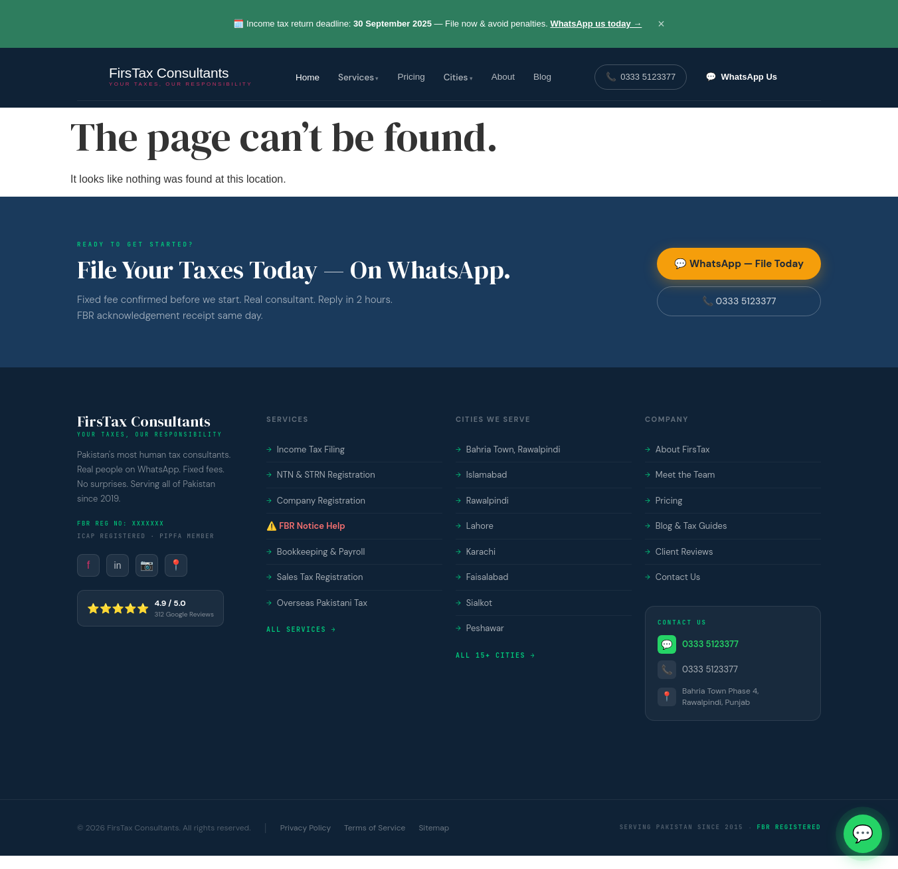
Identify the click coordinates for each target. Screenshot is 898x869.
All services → (301, 629)
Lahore (475, 525)
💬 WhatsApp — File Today (739, 263)
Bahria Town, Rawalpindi (508, 449)
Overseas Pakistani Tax (316, 603)
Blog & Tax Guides (686, 525)
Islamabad (481, 474)
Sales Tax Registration (314, 577)
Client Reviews (679, 551)
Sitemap (433, 827)
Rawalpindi (482, 500)
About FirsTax (677, 449)
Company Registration (315, 500)
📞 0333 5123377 (739, 301)
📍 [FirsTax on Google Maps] (176, 565)
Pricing (410, 77)
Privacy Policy (305, 827)
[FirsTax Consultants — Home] (180, 77)
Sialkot (474, 603)
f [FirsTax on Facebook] (88, 565)
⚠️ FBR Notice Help (305, 525)
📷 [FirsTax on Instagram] (146, 565)
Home (307, 77)
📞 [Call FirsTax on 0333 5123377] (640, 77)
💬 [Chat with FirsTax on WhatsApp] (741, 77)
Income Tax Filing (305, 449)
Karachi (475, 551)
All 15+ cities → (495, 655)
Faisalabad (482, 577)
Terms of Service (374, 827)
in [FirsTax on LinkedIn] (118, 565)
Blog (542, 77)
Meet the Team (680, 474)
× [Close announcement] (661, 24)
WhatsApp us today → (596, 24)
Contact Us (672, 577)
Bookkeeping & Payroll (315, 551)
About (503, 77)
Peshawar (480, 628)
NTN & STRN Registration (320, 474)
